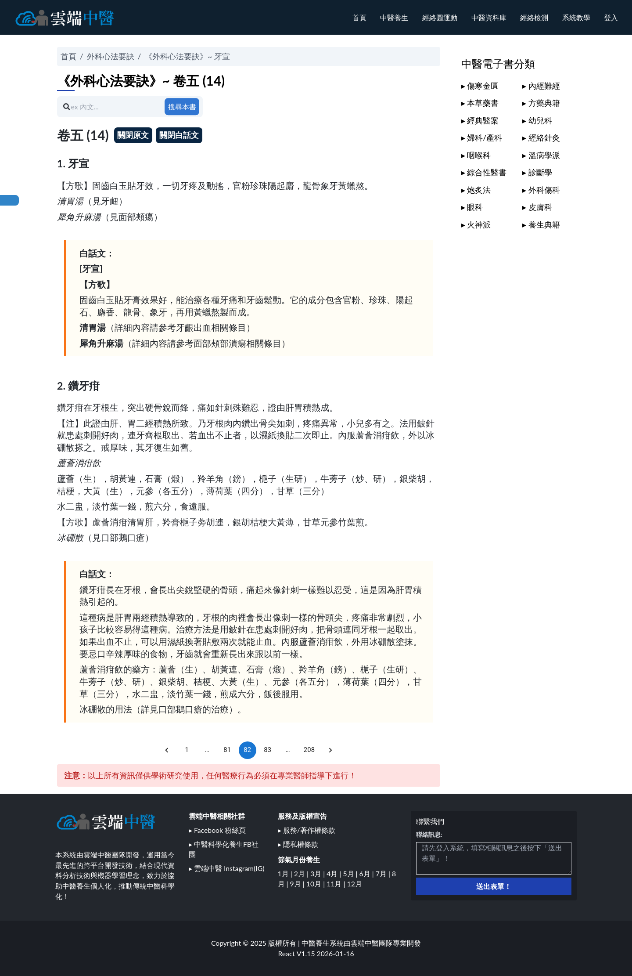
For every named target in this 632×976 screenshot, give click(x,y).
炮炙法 (479, 190)
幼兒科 (540, 120)
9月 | (298, 883)
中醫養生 (394, 17)
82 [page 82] (247, 750)
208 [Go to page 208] (309, 750)
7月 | (384, 873)
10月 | (316, 883)
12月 (354, 883)
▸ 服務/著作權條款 (306, 830)
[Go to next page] (330, 750)
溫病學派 (544, 155)
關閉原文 (133, 135)
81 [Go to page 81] (227, 750)
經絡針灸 (544, 137)
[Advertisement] (519, 369)
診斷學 (540, 172)
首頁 (359, 17)
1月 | (286, 873)
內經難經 (544, 85)
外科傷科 (544, 190)
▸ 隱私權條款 (298, 844)
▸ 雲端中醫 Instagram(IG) (227, 868)
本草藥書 (483, 103)
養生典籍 (544, 224)
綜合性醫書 (486, 172)
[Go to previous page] (167, 750)
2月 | (302, 873)
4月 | (335, 873)
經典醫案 (483, 120)
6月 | (367, 873)
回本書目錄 (9, 200)
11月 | (337, 883)
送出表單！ (493, 886)
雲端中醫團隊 (372, 943)
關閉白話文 (179, 135)
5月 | (351, 873)
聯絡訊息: (429, 834)
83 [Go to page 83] (267, 750)
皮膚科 (540, 207)
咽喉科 (479, 155)
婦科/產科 (484, 137)
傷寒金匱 (483, 85)
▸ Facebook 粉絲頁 (217, 830)
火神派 (479, 224)
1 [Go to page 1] (187, 750)
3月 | (318, 873)
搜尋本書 (182, 106)
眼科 (475, 207)
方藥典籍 (544, 103)
